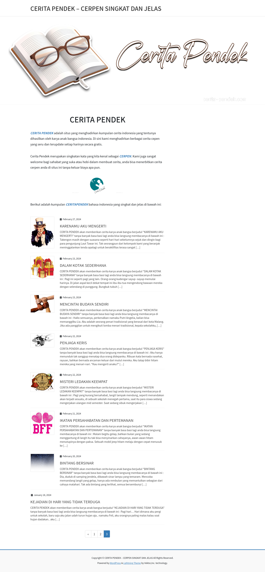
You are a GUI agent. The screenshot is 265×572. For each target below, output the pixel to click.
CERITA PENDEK (41, 133)
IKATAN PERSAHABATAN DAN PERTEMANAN (96, 420)
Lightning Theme (132, 562)
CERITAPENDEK (77, 204)
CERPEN (125, 156)
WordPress (115, 562)
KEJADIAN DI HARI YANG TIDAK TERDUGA (65, 501)
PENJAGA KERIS (73, 342)
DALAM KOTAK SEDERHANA (83, 265)
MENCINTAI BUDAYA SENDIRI (84, 304)
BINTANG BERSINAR (77, 463)
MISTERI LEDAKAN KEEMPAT (83, 381)
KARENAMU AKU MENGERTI (83, 226)
